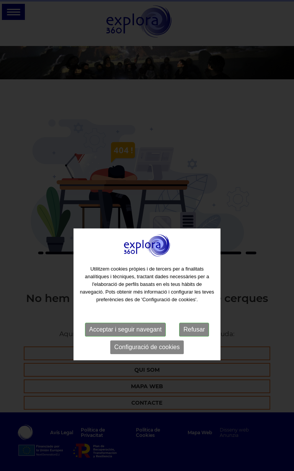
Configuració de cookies (147, 357)
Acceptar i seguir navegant (125, 339)
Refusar (194, 339)
